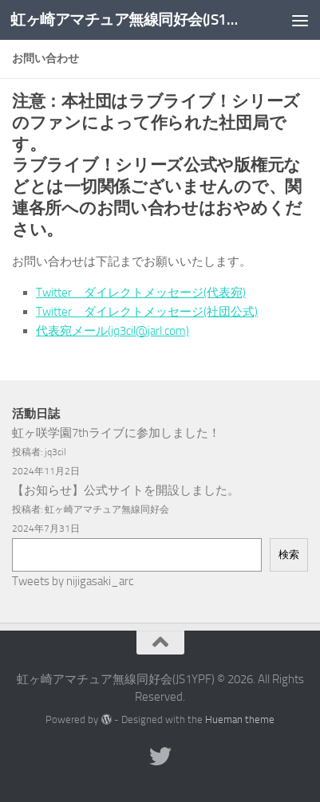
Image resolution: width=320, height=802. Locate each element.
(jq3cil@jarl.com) (148, 331)
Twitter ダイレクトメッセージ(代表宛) (141, 292)
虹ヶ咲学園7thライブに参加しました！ (116, 433)
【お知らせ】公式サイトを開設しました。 (125, 490)
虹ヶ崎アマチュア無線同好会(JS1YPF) (125, 19)
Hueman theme (240, 719)
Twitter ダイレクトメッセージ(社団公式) (147, 312)
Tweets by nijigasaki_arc (72, 581)
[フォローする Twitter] (160, 756)
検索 (289, 554)
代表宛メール (72, 331)
